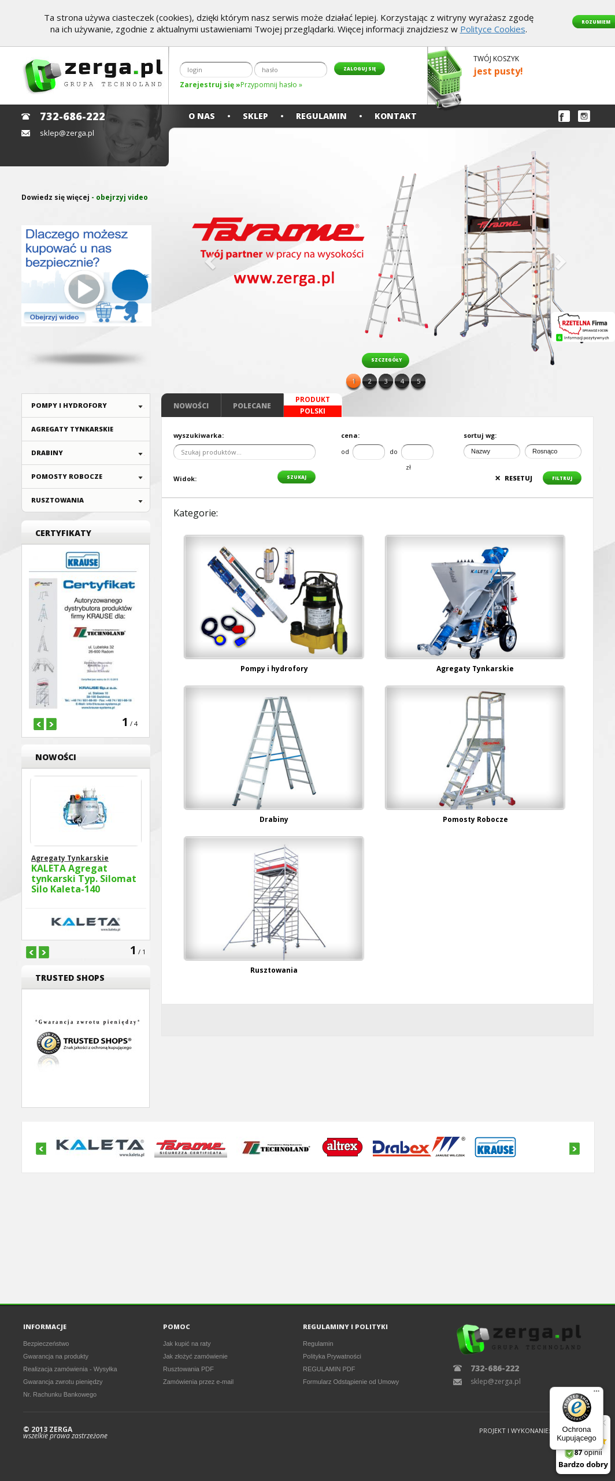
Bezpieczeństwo (46, 1343)
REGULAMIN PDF (329, 1368)
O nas (201, 115)
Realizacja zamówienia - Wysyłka (70, 1368)
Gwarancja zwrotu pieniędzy (63, 1381)
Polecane (252, 406)
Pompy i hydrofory (69, 405)
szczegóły (386, 359)
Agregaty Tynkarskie (72, 429)
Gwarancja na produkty (55, 1356)
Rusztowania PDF (188, 1368)
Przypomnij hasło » (271, 85)
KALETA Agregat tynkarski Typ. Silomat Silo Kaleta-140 (83, 879)
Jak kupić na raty (187, 1343)
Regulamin (321, 115)
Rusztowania (57, 500)
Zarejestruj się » (210, 85)
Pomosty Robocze (66, 476)
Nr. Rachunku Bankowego (60, 1394)
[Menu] (596, 1394)
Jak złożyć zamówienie (195, 1356)
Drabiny (47, 452)
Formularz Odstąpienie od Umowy (351, 1381)
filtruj (562, 478)
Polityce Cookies (492, 29)
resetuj (513, 478)
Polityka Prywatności (332, 1356)
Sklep (255, 115)
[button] (208, 258)
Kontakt (396, 115)
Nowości (191, 406)
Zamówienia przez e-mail (198, 1381)
